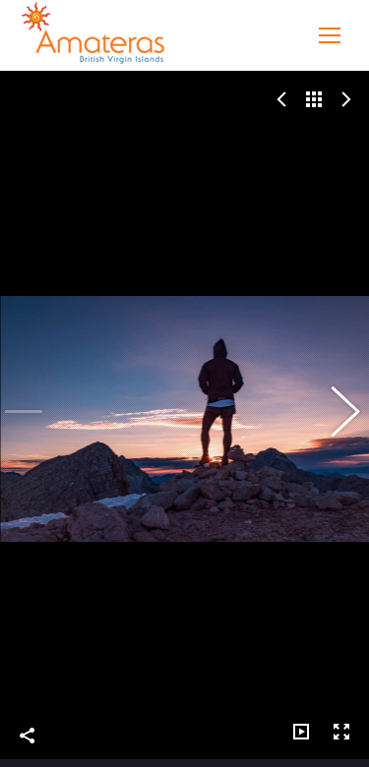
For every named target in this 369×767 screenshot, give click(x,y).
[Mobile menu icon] (329, 35)
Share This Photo (27, 719)
